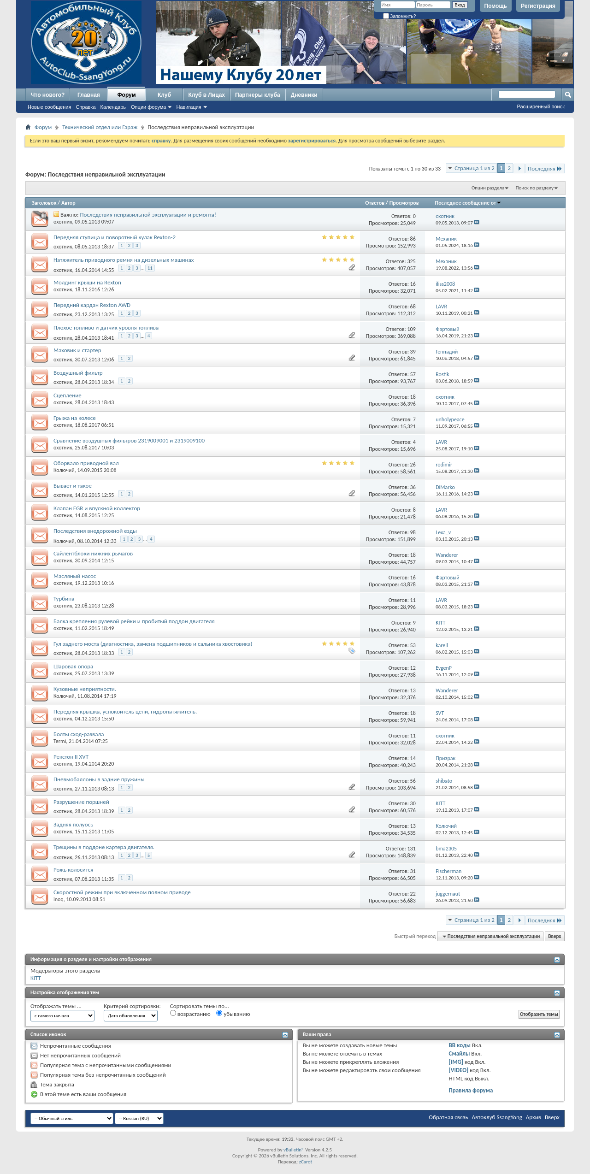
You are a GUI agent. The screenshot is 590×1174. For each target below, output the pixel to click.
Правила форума (471, 1090)
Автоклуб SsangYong (497, 1117)
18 (413, 397)
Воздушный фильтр (78, 372)
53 (413, 645)
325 (411, 261)
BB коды (460, 1045)
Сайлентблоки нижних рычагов (93, 553)
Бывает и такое (72, 485)
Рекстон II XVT (70, 756)
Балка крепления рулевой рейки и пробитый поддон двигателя (134, 621)
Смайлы (459, 1053)
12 (413, 668)
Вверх (554, 936)
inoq (58, 899)
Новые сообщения (49, 107)
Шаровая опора (73, 666)
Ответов (374, 203)
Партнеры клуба (257, 95)
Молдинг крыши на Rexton (87, 282)
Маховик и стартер (77, 350)
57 (413, 374)
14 (413, 758)
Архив (533, 1117)
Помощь (495, 6)
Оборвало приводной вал (86, 463)
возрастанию (190, 1013)
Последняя (545, 168)
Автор (68, 203)
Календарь (113, 107)
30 (413, 803)
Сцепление (67, 395)
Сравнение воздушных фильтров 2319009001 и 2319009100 (129, 440)
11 (150, 268)
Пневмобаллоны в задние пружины (99, 779)
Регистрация (538, 6)
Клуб (164, 95)
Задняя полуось (73, 824)
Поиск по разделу (535, 188)
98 (413, 532)
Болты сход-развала (78, 734)
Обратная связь (448, 1117)
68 (413, 306)
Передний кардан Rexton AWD (91, 304)
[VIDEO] (459, 1070)
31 (413, 871)
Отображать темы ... (56, 1006)
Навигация (188, 107)
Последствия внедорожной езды (95, 530)
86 (413, 239)
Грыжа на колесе (74, 417)
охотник (62, 221)
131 (411, 848)
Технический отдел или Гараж (99, 127)
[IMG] (456, 1061)
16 (413, 284)
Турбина (63, 598)
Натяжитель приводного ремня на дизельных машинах (123, 259)
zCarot (306, 1162)
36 (413, 487)
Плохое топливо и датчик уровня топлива (106, 327)
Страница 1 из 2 (474, 168)
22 (413, 894)
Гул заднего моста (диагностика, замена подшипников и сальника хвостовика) (153, 643)
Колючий (64, 470)
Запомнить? (399, 16)
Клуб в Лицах (206, 95)
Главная (88, 95)
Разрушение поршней (81, 801)
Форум (126, 95)
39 (413, 351)
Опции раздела (488, 188)
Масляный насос (74, 575)
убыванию (233, 1013)
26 (413, 464)
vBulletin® (293, 1150)
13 (413, 690)
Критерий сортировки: (132, 1006)
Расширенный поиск (541, 106)
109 (411, 329)
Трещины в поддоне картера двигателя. (103, 847)
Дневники (304, 95)
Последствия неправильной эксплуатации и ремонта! (148, 214)
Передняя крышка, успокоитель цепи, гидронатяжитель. (125, 711)
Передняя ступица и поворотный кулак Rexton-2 (114, 237)
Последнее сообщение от (468, 203)
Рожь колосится (73, 869)
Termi (59, 741)
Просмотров (404, 203)
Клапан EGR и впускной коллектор (96, 508)
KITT (35, 977)
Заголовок (44, 203)
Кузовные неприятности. (84, 688)
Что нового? (48, 95)
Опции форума (148, 107)
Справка (85, 107)
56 (413, 781)
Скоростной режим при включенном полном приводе (122, 892)
